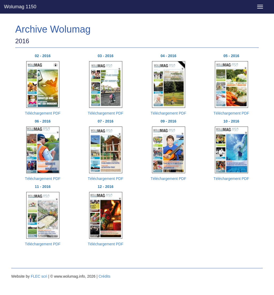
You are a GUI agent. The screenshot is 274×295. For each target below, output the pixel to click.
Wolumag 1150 (20, 6)
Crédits (104, 276)
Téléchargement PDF (42, 113)
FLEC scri (39, 276)
